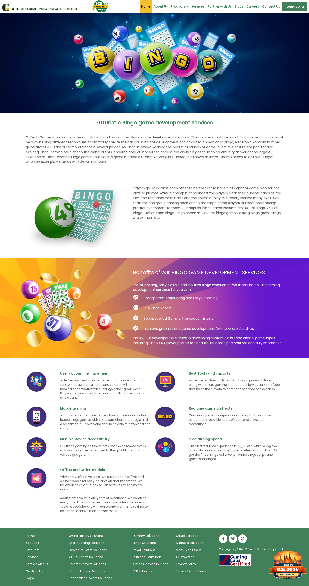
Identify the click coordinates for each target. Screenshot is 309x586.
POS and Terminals (147, 557)
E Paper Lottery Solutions (87, 571)
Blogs (239, 6)
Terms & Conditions (191, 571)
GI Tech (249, 549)
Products (179, 6)
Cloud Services (187, 536)
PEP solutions (142, 571)
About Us (160, 6)
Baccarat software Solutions (90, 578)
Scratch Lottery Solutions (87, 564)
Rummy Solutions (146, 536)
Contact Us (271, 6)
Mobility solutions (189, 550)
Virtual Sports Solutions (86, 557)
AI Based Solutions (189, 543)
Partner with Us (220, 6)
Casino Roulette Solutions (88, 550)
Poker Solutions (144, 550)
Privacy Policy (186, 564)
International (294, 6)
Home (145, 6)
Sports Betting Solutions (86, 543)
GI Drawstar (185, 557)
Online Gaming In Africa (150, 564)
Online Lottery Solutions (86, 536)
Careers (252, 6)
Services (197, 6)
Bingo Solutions (144, 543)
